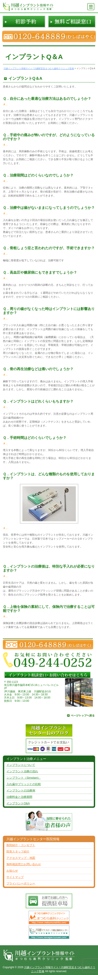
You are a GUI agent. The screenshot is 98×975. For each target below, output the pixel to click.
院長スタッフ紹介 (17, 851)
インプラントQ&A (18, 803)
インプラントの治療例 (20, 790)
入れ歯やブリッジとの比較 (23, 784)
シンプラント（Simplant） (23, 777)
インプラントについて (20, 765)
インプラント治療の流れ (22, 771)
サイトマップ (15, 877)
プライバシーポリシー (20, 883)
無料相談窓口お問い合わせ (23, 864)
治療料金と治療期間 (19, 797)
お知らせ (12, 870)
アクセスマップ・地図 (20, 858)
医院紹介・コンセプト (20, 845)
